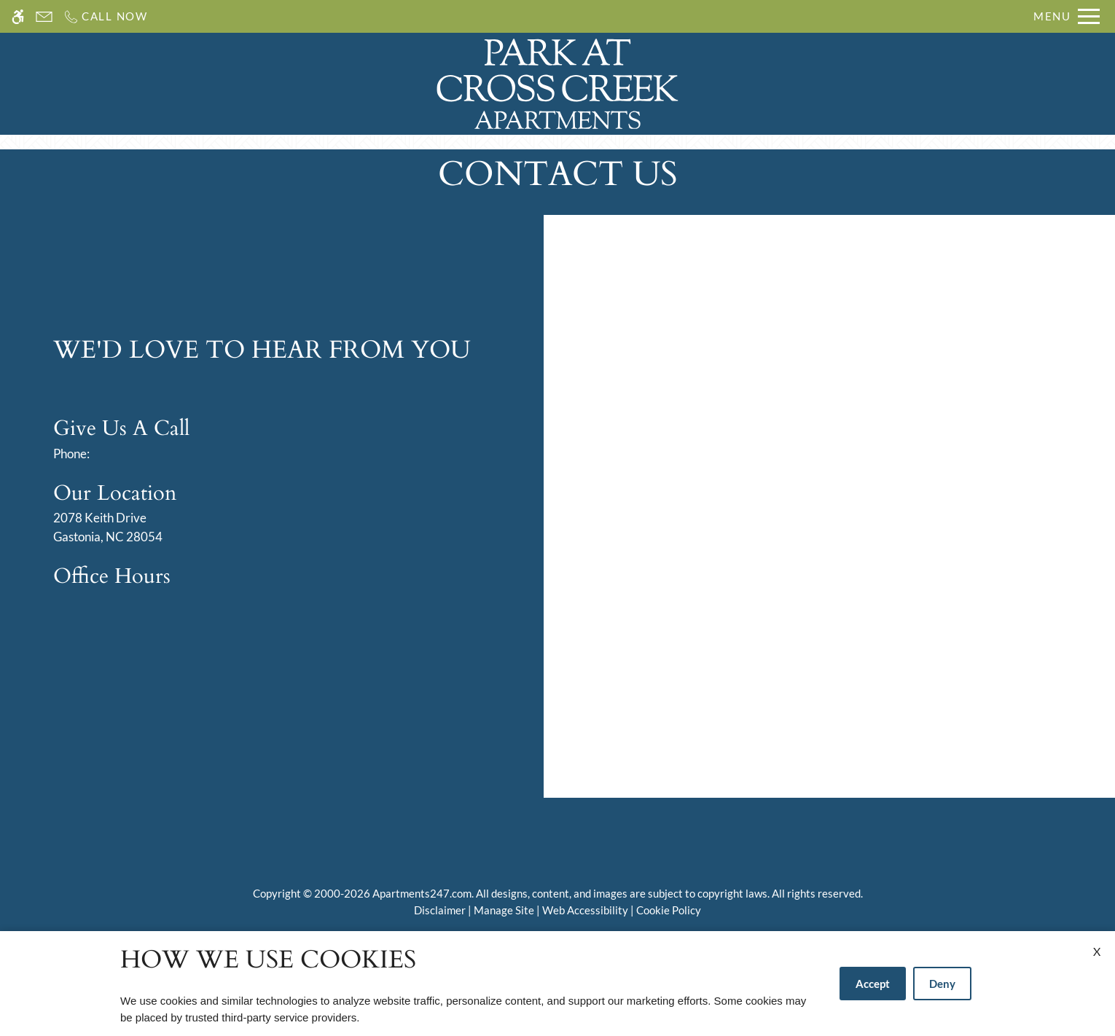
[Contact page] (44, 16)
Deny (942, 983)
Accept (873, 983)
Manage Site (504, 910)
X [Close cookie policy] (1096, 951)
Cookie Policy (668, 910)
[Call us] (105, 16)
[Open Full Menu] (1066, 16)
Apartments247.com (422, 893)
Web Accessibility (585, 910)
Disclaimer (440, 910)
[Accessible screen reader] (18, 16)
